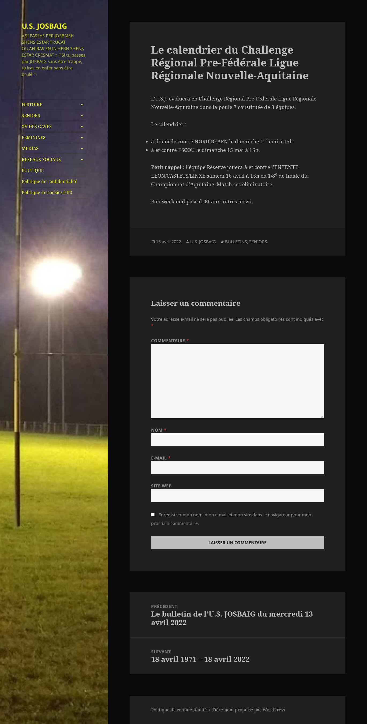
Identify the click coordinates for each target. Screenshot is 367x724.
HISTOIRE (32, 104)
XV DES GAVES (37, 126)
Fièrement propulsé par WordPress (248, 710)
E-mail (161, 458)
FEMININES (34, 137)
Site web (161, 486)
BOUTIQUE (33, 170)
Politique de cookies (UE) (47, 192)
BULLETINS (236, 242)
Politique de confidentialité (49, 181)
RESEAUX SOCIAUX (41, 159)
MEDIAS (30, 148)
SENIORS (31, 115)
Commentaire (170, 341)
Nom (158, 430)
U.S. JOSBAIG (44, 26)
